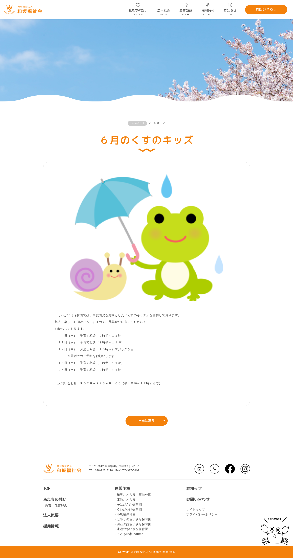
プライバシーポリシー (202, 514)
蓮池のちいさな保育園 (132, 529)
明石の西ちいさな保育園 (134, 524)
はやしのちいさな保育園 (134, 519)
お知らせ (230, 12)
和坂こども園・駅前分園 (134, 494)
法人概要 (163, 12)
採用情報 (208, 12)
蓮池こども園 (126, 499)
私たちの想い (138, 12)
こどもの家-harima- (131, 534)
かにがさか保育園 (129, 504)
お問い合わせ (266, 9)
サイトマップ (195, 509)
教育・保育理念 (56, 505)
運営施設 (185, 12)
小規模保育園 (126, 514)
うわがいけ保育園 (129, 509)
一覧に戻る (146, 420)
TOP (46, 488)
